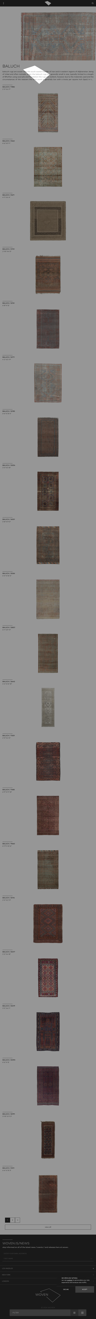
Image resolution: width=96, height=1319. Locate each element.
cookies (69, 1280)
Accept (84, 1289)
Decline (66, 1289)
